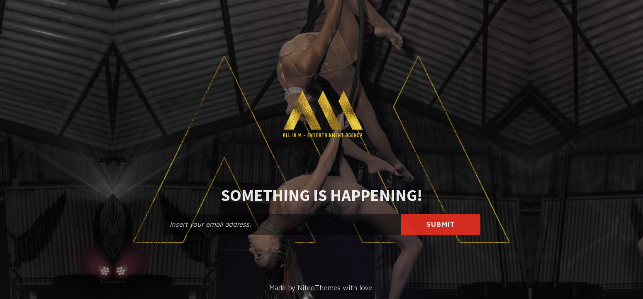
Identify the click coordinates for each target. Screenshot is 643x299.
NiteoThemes (319, 288)
